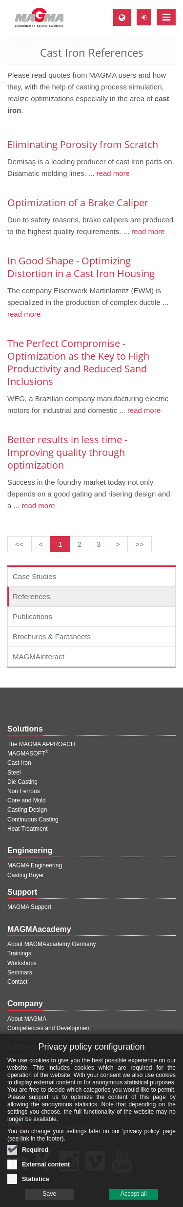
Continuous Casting (33, 819)
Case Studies (34, 576)
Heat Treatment (27, 828)
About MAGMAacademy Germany (51, 944)
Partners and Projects (35, 1037)
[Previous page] (41, 544)
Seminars (19, 972)
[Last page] (139, 544)
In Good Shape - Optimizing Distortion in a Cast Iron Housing (81, 267)
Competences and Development (49, 1028)
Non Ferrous (23, 791)
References (31, 596)
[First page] (19, 544)
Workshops (22, 963)
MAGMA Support (29, 907)
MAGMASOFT (27, 753)
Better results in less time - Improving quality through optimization (67, 452)
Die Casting (22, 781)
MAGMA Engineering (34, 865)
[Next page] (118, 544)
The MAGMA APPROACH (41, 744)
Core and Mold (26, 800)
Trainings (19, 953)
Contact (17, 981)
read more (112, 173)
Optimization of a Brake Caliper (77, 202)
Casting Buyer (25, 875)
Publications (32, 616)
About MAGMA (26, 1018)
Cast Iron (19, 762)
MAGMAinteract (38, 656)
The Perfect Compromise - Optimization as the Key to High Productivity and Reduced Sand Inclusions (78, 362)
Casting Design (27, 809)
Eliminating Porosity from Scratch (82, 144)
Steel (13, 772)
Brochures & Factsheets (52, 636)
